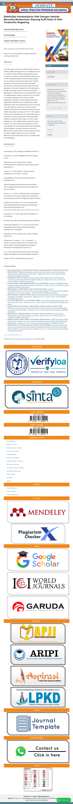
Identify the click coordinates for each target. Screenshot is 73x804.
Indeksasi (10, 478)
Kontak (9, 481)
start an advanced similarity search (24, 339)
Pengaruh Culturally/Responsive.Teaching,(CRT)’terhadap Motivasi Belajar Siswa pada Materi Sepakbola (38, 290)
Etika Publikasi (11, 454)
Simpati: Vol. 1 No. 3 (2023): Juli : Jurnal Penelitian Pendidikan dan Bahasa (41, 323)
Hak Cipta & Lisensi (13, 464)
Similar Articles (10, 266)
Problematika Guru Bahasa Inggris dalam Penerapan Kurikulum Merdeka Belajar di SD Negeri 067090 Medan (36, 273)
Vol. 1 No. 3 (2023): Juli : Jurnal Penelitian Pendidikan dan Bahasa (40, 11)
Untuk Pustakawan (13, 495)
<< (4, 335)
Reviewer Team (12, 444)
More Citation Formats (55, 108)
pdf (49, 65)
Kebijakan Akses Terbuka (15, 461)
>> (21, 335)
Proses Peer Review (13, 451)
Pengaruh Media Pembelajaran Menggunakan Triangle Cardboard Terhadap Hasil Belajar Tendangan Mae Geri (36, 278)
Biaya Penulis (11, 474)
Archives (12, 11)
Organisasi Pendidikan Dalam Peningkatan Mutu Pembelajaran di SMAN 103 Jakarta (38, 284)
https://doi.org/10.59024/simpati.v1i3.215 (20, 49)
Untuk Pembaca (12, 488)
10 (18, 335)
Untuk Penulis (11, 491)
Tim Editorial (11, 441)
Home (6, 11)
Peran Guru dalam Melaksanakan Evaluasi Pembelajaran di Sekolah (35, 314)
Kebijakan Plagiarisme (14, 471)
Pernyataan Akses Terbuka (15, 468)
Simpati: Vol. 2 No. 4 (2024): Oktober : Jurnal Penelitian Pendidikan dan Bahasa (33, 293)
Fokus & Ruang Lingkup (14, 448)
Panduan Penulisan (13, 458)
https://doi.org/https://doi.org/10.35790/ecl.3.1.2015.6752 (21, 210)
